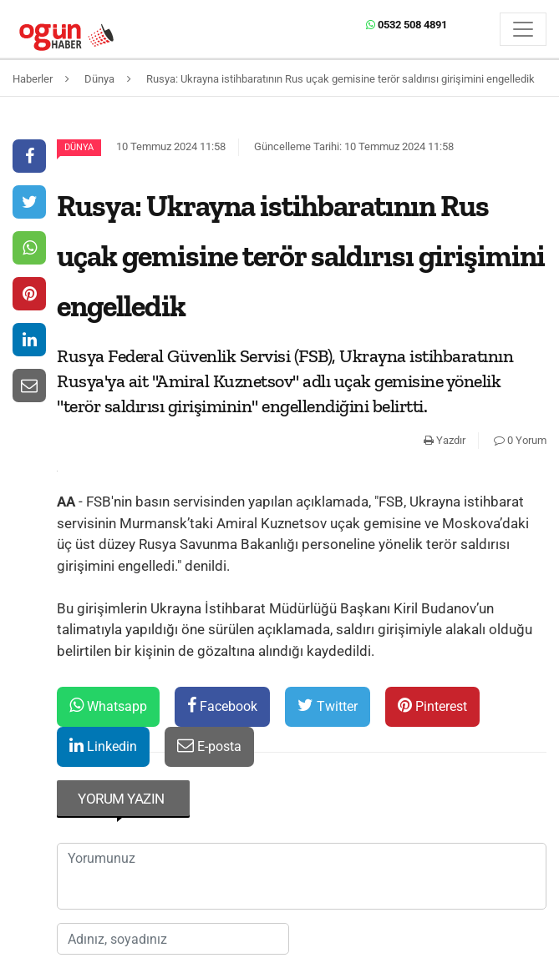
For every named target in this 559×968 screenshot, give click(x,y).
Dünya (79, 147)
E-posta (209, 745)
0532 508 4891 (406, 24)
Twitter (327, 705)
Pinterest (432, 705)
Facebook (222, 705)
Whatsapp (108, 705)
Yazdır (444, 440)
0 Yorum (520, 440)
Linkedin (103, 745)
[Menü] (523, 29)
